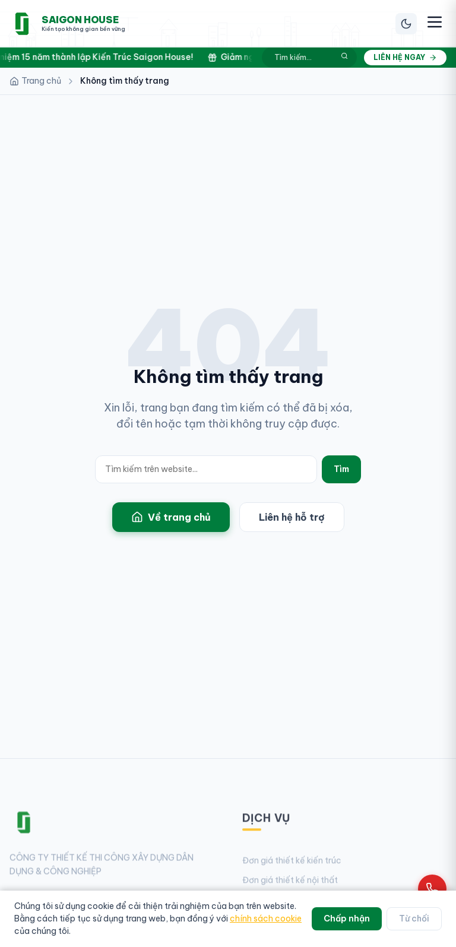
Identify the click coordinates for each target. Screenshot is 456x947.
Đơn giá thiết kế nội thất (290, 884)
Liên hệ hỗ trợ (292, 517)
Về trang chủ (171, 517)
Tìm (341, 469)
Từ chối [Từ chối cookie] (414, 918)
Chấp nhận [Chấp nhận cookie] (347, 918)
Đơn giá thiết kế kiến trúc (291, 865)
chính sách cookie (266, 918)
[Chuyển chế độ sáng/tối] (406, 23)
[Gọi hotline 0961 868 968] (432, 889)
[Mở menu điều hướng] (434, 24)
